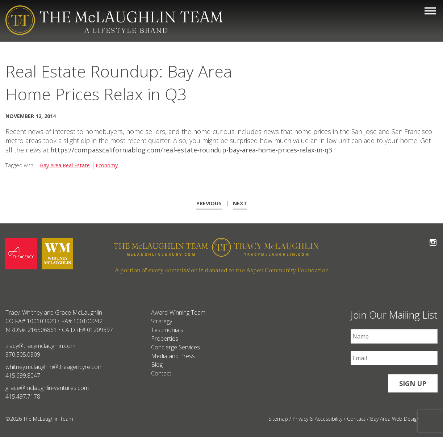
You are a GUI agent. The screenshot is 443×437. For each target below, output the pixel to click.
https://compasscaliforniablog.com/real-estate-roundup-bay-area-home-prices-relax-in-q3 (191, 150)
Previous (209, 203)
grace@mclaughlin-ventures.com (47, 388)
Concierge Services (175, 347)
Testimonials (167, 330)
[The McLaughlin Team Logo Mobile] (114, 20)
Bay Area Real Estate (65, 165)
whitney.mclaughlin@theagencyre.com (54, 367)
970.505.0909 (22, 354)
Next (240, 203)
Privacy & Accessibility (317, 418)
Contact (161, 373)
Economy (107, 165)
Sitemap (278, 418)
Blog (157, 365)
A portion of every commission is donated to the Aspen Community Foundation (222, 270)
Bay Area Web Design (394, 418)
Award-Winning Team (178, 312)
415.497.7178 (22, 396)
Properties (164, 339)
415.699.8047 (22, 375)
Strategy (161, 321)
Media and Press (173, 356)
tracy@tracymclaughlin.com (40, 346)
